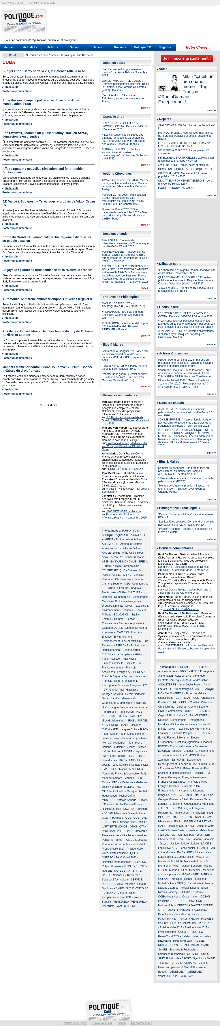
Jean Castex (110, 733)
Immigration (110, 711)
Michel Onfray (127, 795)
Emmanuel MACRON (116, 632)
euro (114, 654)
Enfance (107, 636)
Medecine (127, 782)
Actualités (30, 47)
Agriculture (122, 535)
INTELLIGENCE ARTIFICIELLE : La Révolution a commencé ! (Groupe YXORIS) (186, 159)
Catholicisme (131, 566)
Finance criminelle (112, 663)
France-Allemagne (113, 667)
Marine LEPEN (133, 778)
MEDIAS (129, 786)
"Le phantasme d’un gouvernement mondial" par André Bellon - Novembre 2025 (124, 72)
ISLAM (106, 720)
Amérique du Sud (112, 548)
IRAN (141, 716)
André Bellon (132, 548)
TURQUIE (142, 888)
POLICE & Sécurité (135, 839)
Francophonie (130, 680)
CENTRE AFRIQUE (113, 570)
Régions (165, 47)
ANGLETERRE (111, 552)
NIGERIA (128, 808)
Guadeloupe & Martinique (117, 702)
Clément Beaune (112, 583)
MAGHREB (136, 769)
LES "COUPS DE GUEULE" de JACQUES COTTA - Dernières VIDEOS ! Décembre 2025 (125, 126)
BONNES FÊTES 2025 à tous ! (124, 469)
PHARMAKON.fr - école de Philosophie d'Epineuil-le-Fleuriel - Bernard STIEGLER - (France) (125, 326)
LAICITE (127, 751)
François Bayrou (111, 676)
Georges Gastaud (112, 694)
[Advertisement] (137, 25)
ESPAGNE (122, 645)
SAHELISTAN (122, 870)
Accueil (9, 47)
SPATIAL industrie (124, 884)
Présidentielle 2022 (196, 927)
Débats (97, 47)
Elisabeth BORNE (112, 627)
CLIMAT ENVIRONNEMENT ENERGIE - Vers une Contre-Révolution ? (185, 182)
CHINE (116, 574)
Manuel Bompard (112, 778)
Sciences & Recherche (126, 875)
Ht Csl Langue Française (116, 707)
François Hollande (134, 676)
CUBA (122, 592)
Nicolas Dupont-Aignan (128, 804)
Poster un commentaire (17, 91)
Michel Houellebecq (195, 878)
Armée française (134, 557)
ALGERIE (107, 539)
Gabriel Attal (116, 689)
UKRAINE (109, 892)
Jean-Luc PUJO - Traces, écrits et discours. (183, 165)
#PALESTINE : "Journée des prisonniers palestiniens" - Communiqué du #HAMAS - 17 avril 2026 (125, 243)
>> (55, 405)
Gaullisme (132, 689)
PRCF (142, 844)
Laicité (116, 751)
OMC (144, 817)
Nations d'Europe (168, 887)
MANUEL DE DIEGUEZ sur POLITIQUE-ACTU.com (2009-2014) (123, 305)
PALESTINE (124, 831)
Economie (128, 610)
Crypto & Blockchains (170, 715)
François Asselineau (194, 777)
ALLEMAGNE (110, 543)
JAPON (143, 729)
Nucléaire (142, 808)
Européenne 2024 (130, 654)
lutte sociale (202, 852)
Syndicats (107, 888)
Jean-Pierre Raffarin (189, 839)
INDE (139, 711)
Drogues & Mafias (112, 605)
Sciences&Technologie (115, 879)
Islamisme (118, 720)
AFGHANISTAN (129, 530)
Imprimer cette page (74, 1023)
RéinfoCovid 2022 (125, 857)
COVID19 (109, 588)
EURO (106, 654)
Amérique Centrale (131, 543)
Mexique (132, 791)
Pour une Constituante (115, 844)
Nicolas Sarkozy (111, 808)
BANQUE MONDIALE (123, 561)
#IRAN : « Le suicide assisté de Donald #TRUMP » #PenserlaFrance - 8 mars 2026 (125, 420)
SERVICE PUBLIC (198, 954)
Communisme (140, 583)
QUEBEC (135, 853)
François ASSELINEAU (131, 672)
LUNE (131, 760)
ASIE (105, 561)
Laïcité (106, 751)
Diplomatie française (127, 601)
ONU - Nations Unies (124, 822)
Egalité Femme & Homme (173, 737)
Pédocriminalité (137, 835)
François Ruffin (111, 680)
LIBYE (121, 760)
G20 (145, 685)
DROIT (129, 605)
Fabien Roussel (111, 658)
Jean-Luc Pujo (110, 738)
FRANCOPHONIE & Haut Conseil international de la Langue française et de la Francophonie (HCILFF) (185, 135)
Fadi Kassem (130, 658)
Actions (52, 47)
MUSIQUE (108, 800)
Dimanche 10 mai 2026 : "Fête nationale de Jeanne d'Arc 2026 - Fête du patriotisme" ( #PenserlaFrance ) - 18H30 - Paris (124, 214)
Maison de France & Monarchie (120, 773)
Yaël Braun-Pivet (126, 906)
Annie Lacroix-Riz (112, 557)
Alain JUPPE (138, 535)
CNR (127, 583)
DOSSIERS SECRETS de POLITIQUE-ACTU (185, 169)
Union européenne (169, 967)
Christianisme (123, 579)
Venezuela (108, 906)
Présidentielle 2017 (113, 848)
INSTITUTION (119, 716)
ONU (106, 822)
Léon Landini (117, 755)
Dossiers (120, 47)
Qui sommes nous (141, 1023)
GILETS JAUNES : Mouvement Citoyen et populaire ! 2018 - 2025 (182, 175)
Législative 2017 (167, 848)
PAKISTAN (108, 831)
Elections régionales (130, 623)
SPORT (142, 884)
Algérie (120, 539)
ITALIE (125, 725)
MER (140, 786)
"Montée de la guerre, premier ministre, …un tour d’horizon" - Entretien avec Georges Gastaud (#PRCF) (125, 377)
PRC (133, 844)
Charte (122, 1023)
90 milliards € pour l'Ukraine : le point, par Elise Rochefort (60, 55)
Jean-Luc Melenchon (133, 733)
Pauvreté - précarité (113, 835)
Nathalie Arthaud (126, 800)
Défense (107, 596)
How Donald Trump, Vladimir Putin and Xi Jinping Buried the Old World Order (124, 446)
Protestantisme (119, 853)
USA (121, 897)
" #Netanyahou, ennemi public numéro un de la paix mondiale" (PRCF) (124, 367)
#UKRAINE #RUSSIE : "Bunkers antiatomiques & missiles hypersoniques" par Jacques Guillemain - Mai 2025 (125, 154)
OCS (128, 817)
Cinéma (138, 579)
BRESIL (143, 561)
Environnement (123, 636)
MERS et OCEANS (113, 791)
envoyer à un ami (15, 2)
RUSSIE (128, 866)
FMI (140, 663)
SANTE (137, 870)
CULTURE (134, 592)
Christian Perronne (201, 702)
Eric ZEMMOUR (131, 641)
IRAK (133, 716)
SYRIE (120, 888)
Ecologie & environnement (194, 728)
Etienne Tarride (132, 649)
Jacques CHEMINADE (181, 825)
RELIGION (140, 861)
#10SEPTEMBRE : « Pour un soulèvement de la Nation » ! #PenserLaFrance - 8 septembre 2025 (124, 514)
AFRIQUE (108, 535)
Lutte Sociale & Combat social (130, 764)
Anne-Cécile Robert (133, 552)
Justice (131, 747)
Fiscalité (130, 663)
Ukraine (122, 892)
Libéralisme (108, 760)
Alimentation (133, 539)
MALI (144, 773)
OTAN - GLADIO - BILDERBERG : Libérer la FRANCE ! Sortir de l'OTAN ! (184, 145)
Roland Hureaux (111, 866)
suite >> (145, 107)
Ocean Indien (135, 813)
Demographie (122, 596)
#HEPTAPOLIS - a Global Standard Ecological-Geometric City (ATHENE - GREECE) (124, 315)
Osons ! (75, 47)
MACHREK (110, 769)
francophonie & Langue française (121, 685)
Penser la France (112, 839)
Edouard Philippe (182, 733)
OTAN (133, 826)
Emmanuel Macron (136, 627)
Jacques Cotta (128, 729)
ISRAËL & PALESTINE (197, 821)
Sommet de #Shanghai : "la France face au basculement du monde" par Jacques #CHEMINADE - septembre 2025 (125, 356)
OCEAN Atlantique (114, 813)
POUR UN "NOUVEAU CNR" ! (176, 187)
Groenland (128, 698)
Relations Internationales (116, 861)
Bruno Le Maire (112, 566)
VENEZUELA (121, 901)
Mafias (123, 769)
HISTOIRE (140, 702)
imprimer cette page (44, 2)
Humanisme (141, 707)
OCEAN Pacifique (112, 817)
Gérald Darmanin (135, 694)
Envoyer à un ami (102, 1023)
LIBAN (131, 755)
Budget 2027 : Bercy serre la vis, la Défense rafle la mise (43, 71)
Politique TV (142, 47)
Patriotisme (140, 831)
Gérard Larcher (111, 698)
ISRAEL (131, 720)
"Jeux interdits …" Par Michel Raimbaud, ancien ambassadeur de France (123, 98)
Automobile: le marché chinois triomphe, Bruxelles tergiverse (47, 299)
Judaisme (119, 747)
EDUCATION (121, 614)
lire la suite (12, 87)
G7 (105, 689)
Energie (135, 632)
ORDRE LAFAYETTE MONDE (195, 905)
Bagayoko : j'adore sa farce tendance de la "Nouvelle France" (47, 270)
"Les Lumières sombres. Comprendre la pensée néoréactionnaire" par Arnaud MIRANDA (186, 523)
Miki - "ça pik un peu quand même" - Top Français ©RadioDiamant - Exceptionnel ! (185, 89)
